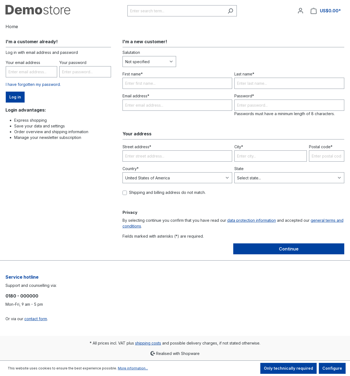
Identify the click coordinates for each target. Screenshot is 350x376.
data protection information (251, 220)
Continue (289, 249)
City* (238, 146)
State (239, 168)
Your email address (23, 62)
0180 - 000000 (21, 296)
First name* (132, 74)
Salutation (131, 52)
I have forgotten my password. (33, 84)
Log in (15, 97)
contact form (35, 318)
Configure (332, 368)
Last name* (244, 74)
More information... (133, 368)
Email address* (135, 96)
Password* (244, 96)
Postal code (320, 146)
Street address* (136, 146)
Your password (72, 62)
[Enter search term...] (175, 10)
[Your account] (300, 10)
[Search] (230, 10)
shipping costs (148, 343)
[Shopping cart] (326, 10)
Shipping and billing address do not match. (167, 192)
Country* (130, 168)
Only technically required (288, 368)
